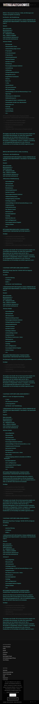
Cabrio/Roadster (6, 646)
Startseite (5, 670)
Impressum (5, 677)
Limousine (5, 652)
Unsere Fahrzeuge (7, 674)
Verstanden (12, 695)
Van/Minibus (6, 660)
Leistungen (5, 679)
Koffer (4, 648)
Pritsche (5, 654)
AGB (4, 676)
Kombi (4, 650)
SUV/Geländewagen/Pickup (9, 658)
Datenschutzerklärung (8, 672)
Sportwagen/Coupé (7, 656)
